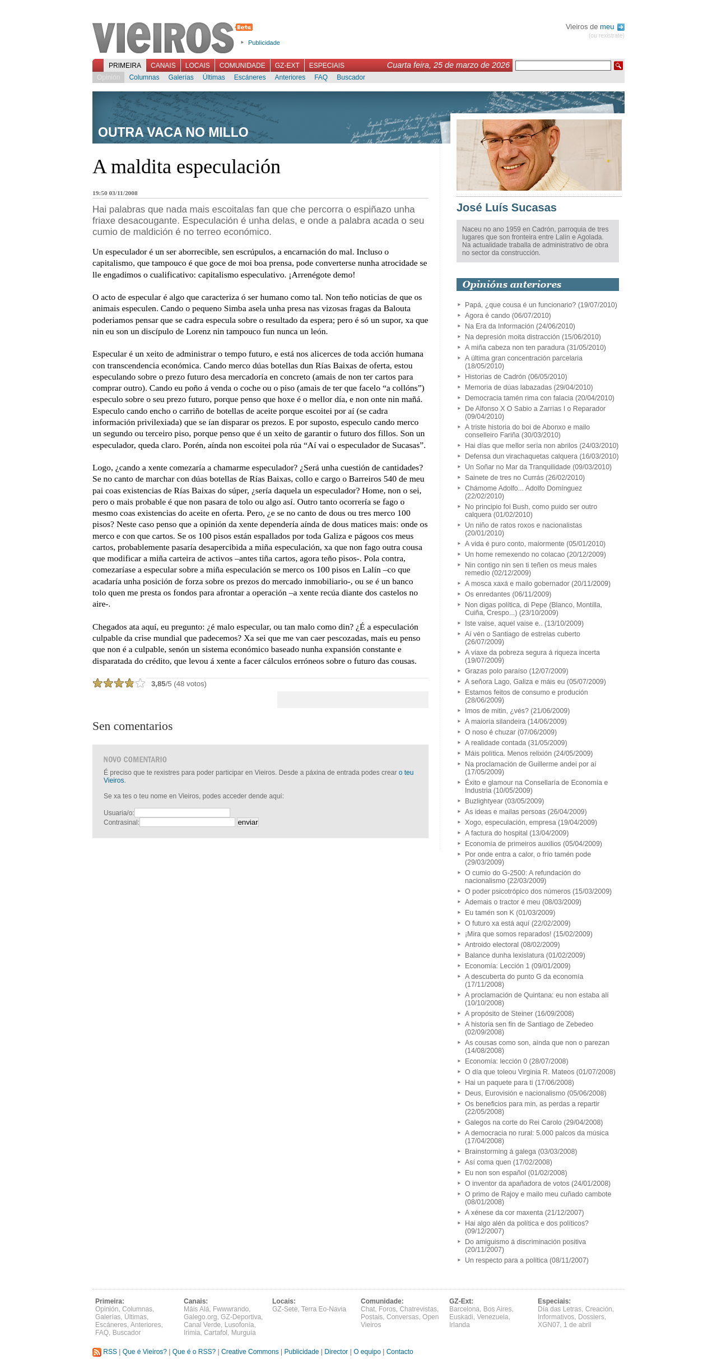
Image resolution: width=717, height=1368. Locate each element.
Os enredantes (487, 594)
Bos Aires (497, 1309)
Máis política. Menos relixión (508, 753)
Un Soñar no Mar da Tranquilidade (518, 467)
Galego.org (200, 1317)
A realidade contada (495, 743)
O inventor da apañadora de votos (517, 1183)
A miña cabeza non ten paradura (515, 348)
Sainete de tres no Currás (504, 478)
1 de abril (577, 1325)
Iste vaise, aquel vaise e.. (504, 623)
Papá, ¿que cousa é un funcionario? (520, 305)
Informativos (556, 1317)
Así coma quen (488, 1162)
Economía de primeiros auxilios (513, 844)
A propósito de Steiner (499, 1014)
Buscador (351, 77)
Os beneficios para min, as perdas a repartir (532, 1104)
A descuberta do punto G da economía (524, 977)
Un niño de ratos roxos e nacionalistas (523, 525)
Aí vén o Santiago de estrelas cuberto (522, 634)
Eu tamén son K (489, 913)
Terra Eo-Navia (323, 1309)
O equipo (367, 1352)
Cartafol (215, 1333)
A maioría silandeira (495, 721)
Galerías (180, 77)
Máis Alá (196, 1309)
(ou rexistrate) (607, 36)
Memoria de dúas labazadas (508, 387)
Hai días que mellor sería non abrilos (521, 446)
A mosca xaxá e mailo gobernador (517, 584)
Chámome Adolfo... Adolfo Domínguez (523, 488)
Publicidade (264, 42)
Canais (163, 66)
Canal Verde (202, 1325)
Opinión (108, 77)
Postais (372, 1317)
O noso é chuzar (490, 732)
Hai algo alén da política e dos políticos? (527, 1223)
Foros (387, 1309)
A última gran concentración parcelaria (524, 358)
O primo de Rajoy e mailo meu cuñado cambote (538, 1194)
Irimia (192, 1333)
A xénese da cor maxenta (504, 1213)
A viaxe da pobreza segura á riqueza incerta (532, 653)
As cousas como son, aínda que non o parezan (537, 1043)
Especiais (326, 66)
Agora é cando (487, 316)
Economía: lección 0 (496, 1061)
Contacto (400, 1352)
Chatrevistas (418, 1309)
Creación (598, 1309)
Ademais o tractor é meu (502, 902)
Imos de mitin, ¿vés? (497, 711)
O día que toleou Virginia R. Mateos (519, 1072)
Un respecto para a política (506, 1260)
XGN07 (549, 1325)
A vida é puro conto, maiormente (515, 544)
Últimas (214, 77)
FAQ (321, 77)
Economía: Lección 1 (497, 966)
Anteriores (289, 77)
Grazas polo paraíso (496, 671)
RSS (104, 1352)
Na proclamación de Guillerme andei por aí (531, 764)
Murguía (243, 1333)
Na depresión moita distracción (512, 337)
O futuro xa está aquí (497, 923)
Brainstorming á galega (500, 1152)
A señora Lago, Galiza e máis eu (515, 682)
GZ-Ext (287, 66)
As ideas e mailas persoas (505, 812)
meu (612, 26)
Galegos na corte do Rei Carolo (513, 1122)
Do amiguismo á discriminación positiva (525, 1242)
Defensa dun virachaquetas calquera (521, 456)
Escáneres (250, 77)
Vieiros (174, 38)
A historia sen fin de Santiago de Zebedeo (529, 1024)
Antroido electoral (492, 945)
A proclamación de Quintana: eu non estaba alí (537, 995)
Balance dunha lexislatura (504, 955)
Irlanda (459, 1325)
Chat (368, 1309)
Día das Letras (559, 1309)
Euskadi (461, 1317)
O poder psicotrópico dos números (518, 891)
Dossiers (591, 1317)
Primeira (125, 66)
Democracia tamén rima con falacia (519, 398)
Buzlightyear (484, 801)
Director (336, 1352)
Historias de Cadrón (495, 377)
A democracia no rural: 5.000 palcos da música (537, 1133)
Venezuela (492, 1317)
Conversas (402, 1317)
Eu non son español (495, 1173)
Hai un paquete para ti (499, 1083)
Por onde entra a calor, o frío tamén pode (528, 854)
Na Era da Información (499, 326)
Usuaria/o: (119, 813)
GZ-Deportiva (241, 1317)
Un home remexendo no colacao (515, 554)
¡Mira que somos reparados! (508, 934)
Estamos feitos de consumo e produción (526, 692)
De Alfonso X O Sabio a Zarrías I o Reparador (535, 409)
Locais (197, 66)
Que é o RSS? (194, 1352)
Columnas (144, 77)
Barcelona (464, 1309)
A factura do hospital (496, 833)
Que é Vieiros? (145, 1352)
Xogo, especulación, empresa (510, 822)
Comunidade (243, 66)
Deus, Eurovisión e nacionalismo (515, 1093)
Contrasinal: (121, 822)
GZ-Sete (284, 1309)
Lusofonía (239, 1325)
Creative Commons (250, 1352)
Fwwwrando (231, 1309)
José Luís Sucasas (507, 207)
